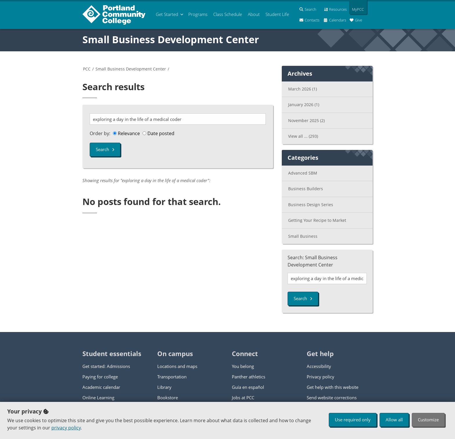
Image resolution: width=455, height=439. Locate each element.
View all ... (303, 136)
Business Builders (305, 188)
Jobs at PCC (243, 397)
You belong (243, 366)
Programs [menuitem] (197, 14)
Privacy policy (320, 377)
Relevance (126, 133)
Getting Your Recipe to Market (317, 220)
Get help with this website (332, 387)
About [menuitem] (254, 14)
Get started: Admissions (106, 366)
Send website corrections (332, 397)
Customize (428, 419)
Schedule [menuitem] (227, 14)
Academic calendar (101, 387)
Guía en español (248, 387)
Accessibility (319, 366)
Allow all (394, 419)
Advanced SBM (302, 173)
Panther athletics (248, 377)
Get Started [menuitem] (167, 14)
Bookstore (167, 397)
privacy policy (66, 428)
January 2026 (303, 104)
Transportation (172, 377)
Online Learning (98, 397)
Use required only (353, 419)
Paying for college (100, 377)
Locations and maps (177, 366)
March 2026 (302, 89)
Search (105, 149)
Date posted (158, 133)
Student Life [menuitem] (277, 14)
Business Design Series (310, 204)
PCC (87, 69)
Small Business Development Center (170, 39)
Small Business (302, 236)
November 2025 (306, 120)
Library (164, 387)
